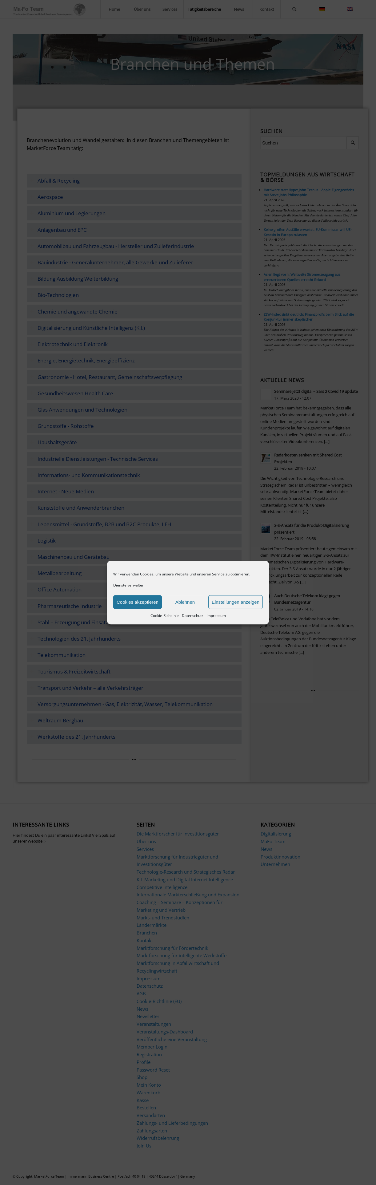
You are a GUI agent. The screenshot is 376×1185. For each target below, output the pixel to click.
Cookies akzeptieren (137, 602)
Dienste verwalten (128, 585)
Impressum (216, 615)
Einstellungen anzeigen (235, 602)
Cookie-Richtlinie (164, 615)
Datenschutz (192, 615)
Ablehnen (185, 602)
